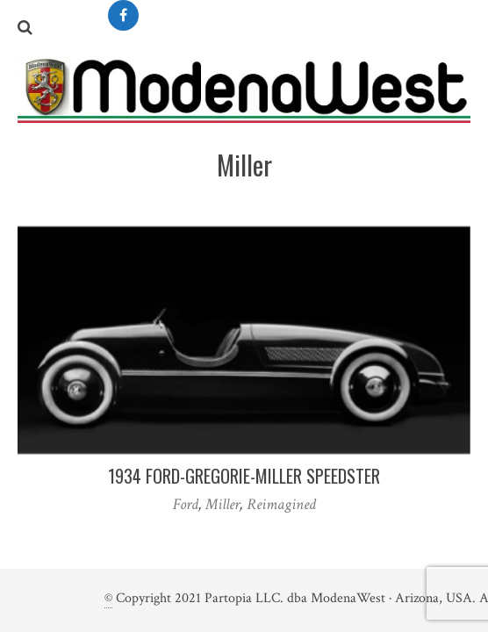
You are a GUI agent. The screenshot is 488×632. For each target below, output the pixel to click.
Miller (222, 504)
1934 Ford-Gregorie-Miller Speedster (244, 476)
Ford (185, 504)
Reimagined (281, 504)
